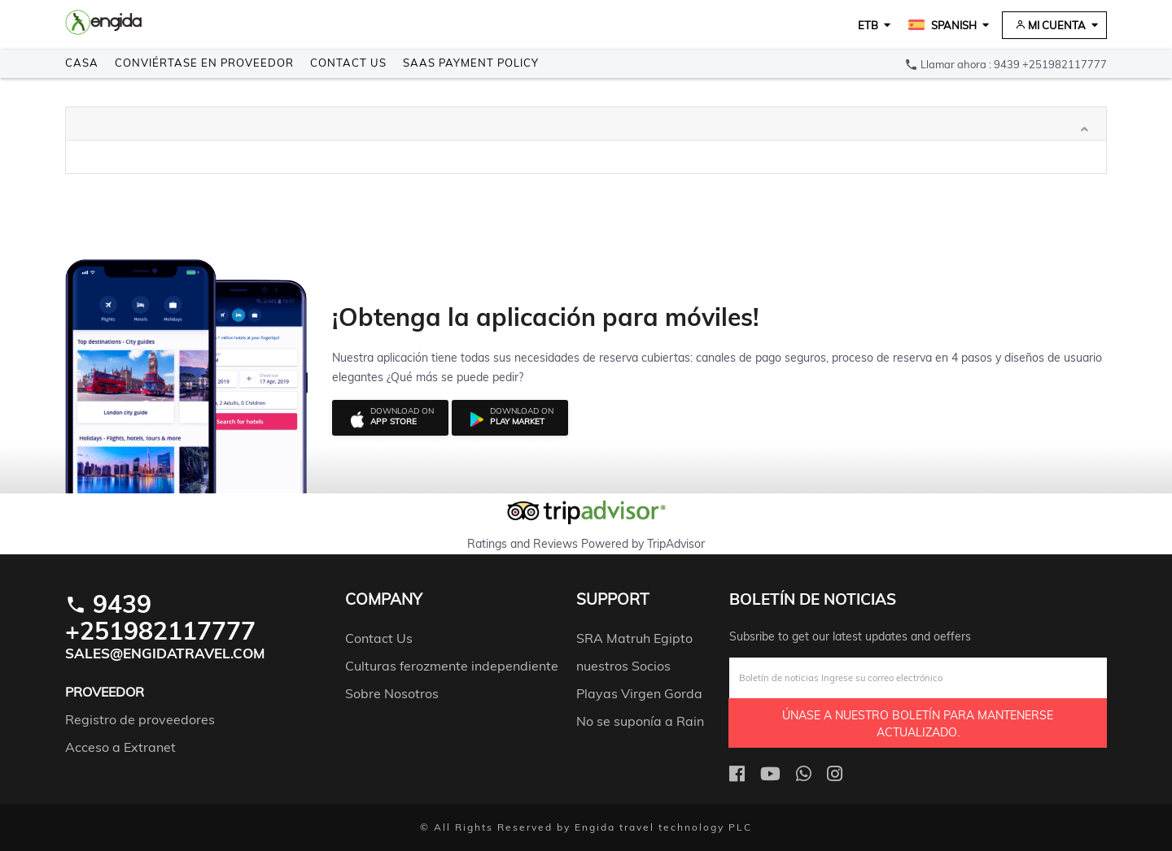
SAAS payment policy (471, 62)
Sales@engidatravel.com (165, 653)
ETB (868, 25)
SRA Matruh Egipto (634, 638)
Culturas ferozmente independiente (451, 666)
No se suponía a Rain (640, 721)
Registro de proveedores (140, 719)
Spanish (942, 25)
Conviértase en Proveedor (204, 62)
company (383, 599)
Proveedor (104, 692)
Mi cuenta (1050, 25)
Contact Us (348, 62)
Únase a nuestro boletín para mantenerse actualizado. (917, 724)
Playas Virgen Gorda (639, 693)
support (612, 599)
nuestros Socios (623, 666)
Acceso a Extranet (120, 747)
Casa (81, 62)
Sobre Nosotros (392, 693)
